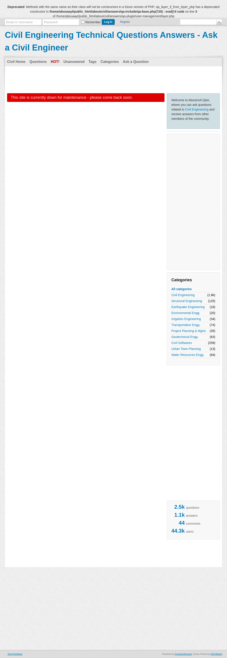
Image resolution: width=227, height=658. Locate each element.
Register (125, 21)
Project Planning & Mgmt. (188, 331)
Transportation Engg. (185, 325)
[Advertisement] (113, 79)
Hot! (55, 62)
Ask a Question (136, 62)
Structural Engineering (186, 301)
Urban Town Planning (186, 349)
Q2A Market (216, 654)
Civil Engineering (196, 109)
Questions (38, 62)
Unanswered (73, 62)
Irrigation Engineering (186, 319)
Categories (109, 62)
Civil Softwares (181, 343)
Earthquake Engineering (188, 307)
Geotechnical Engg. (184, 337)
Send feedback (15, 654)
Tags (92, 62)
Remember (93, 22)
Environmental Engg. (185, 313)
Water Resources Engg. (187, 355)
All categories (181, 289)
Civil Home (16, 62)
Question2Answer (183, 654)
